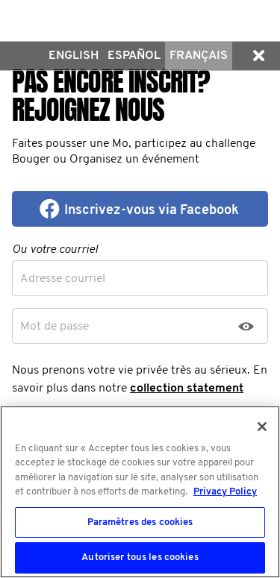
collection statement (186, 389)
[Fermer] (262, 426)
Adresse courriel (62, 279)
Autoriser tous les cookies (139, 557)
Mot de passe (54, 327)
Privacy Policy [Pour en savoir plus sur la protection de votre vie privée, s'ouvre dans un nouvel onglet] (225, 492)
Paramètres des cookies (140, 522)
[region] (140, 492)
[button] (258, 56)
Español (134, 56)
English (74, 56)
